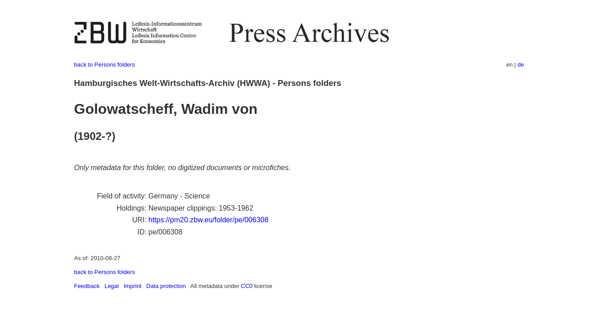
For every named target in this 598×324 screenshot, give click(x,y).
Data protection (166, 286)
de (520, 64)
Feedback (87, 286)
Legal (111, 286)
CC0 (246, 286)
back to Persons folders (104, 64)
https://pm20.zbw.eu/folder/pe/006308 (208, 220)
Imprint (133, 286)
